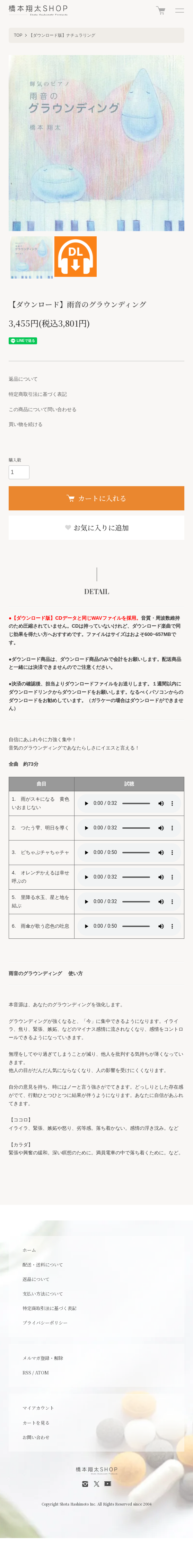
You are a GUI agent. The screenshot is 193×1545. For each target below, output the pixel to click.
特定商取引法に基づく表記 (38, 394)
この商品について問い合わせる (43, 409)
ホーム (29, 1250)
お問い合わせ (36, 1437)
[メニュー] (179, 10)
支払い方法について (43, 1293)
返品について (23, 379)
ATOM (42, 1372)
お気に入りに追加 (96, 527)
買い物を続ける (26, 424)
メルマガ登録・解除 (43, 1358)
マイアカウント (38, 1408)
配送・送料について (43, 1264)
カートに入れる (96, 498)
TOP (18, 35)
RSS (27, 1372)
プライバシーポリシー (45, 1322)
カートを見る (36, 1422)
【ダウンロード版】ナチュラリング (62, 35)
